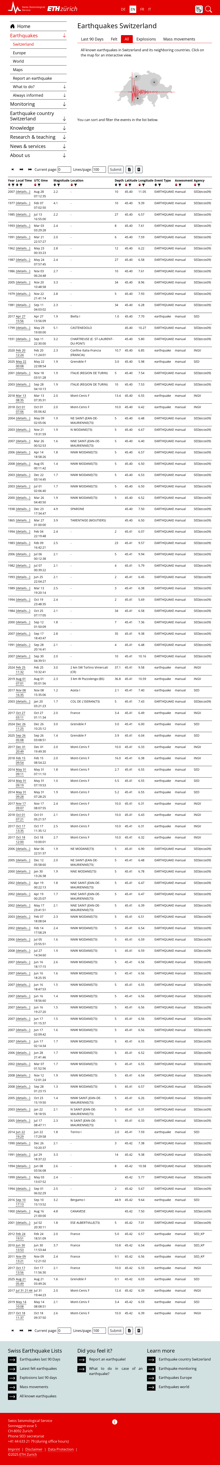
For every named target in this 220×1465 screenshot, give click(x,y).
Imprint (14, 1449)
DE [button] (123, 9)
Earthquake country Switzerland (38, 116)
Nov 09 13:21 (21, 1258)
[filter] (13, 185)
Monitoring (38, 104)
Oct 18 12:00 (20, 839)
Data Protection (61, 1449)
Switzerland (23, 44)
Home (20, 26)
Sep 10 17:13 (21, 1202)
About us (38, 155)
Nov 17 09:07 (21, 805)
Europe (19, 52)
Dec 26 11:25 (21, 726)
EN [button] (133, 9)
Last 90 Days (92, 39)
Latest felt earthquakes (38, 1368)
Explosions (146, 39)
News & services (38, 146)
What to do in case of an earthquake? (115, 1371)
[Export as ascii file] (138, 169)
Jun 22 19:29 (20, 1134)
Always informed (40, 95)
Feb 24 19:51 (20, 1236)
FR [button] (142, 9)
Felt (114, 39)
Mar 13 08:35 (21, 397)
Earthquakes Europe (175, 1377)
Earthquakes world (174, 1386)
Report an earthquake (32, 78)
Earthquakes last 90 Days (40, 1359)
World (18, 61)
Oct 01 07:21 (20, 817)
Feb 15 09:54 (20, 760)
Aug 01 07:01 (21, 681)
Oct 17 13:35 (20, 828)
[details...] (23, 192)
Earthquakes (38, 35)
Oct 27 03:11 (20, 715)
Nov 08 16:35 (21, 692)
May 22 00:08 (21, 363)
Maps (18, 69)
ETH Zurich (28, 1454)
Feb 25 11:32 (20, 669)
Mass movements (179, 39)
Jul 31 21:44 (24, 1290)
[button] (26, 7)
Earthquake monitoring (178, 1368)
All (127, 39)
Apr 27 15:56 (20, 318)
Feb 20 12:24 (20, 352)
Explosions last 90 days (38, 1377)
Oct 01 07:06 (20, 409)
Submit (116, 169)
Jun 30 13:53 (20, 1247)
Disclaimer (34, 1449)
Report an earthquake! (107, 1359)
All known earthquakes (38, 1396)
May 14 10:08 (21, 1304)
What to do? (40, 86)
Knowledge (38, 127)
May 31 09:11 (21, 771)
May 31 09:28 (21, 794)
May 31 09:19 (21, 783)
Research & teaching (38, 137)
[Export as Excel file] (129, 169)
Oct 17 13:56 (20, 1270)
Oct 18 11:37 (20, 1315)
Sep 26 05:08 (21, 737)
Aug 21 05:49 (21, 1281)
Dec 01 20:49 (21, 749)
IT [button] (149, 9)
